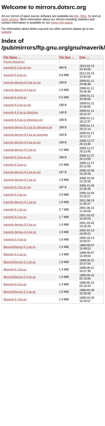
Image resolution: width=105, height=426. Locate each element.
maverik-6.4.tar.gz (14, 97)
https (83, 16)
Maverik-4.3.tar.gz (14, 299)
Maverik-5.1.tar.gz (14, 269)
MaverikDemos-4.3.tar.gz (19, 291)
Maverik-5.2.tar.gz (14, 254)
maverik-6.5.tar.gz (14, 75)
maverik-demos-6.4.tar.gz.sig (22, 82)
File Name (10, 57)
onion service (9, 19)
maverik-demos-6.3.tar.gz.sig (22, 142)
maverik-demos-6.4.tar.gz (19, 89)
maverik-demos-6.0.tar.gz (19, 224)
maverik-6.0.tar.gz (14, 217)
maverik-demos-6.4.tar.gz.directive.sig (27, 127)
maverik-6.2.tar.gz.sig (17, 187)
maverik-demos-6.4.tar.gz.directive (25, 134)
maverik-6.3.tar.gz (14, 164)
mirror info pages (62, 22)
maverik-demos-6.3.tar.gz (19, 149)
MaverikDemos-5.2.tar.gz (19, 246)
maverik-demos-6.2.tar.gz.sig (22, 172)
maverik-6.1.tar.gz (14, 209)
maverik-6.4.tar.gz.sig (17, 105)
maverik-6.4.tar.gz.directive (20, 112)
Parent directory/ (14, 61)
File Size (65, 57)
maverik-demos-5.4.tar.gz (19, 232)
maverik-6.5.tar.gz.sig (17, 67)
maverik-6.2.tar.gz (14, 194)
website (6, 32)
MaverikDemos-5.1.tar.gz (19, 262)
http (76, 16)
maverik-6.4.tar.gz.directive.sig (23, 119)
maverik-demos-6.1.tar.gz (19, 202)
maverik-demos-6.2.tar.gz (19, 179)
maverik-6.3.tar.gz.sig (17, 157)
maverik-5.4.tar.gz (14, 239)
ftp (89, 16)
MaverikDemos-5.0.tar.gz (19, 276)
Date (82, 57)
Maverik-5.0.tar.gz (14, 284)
